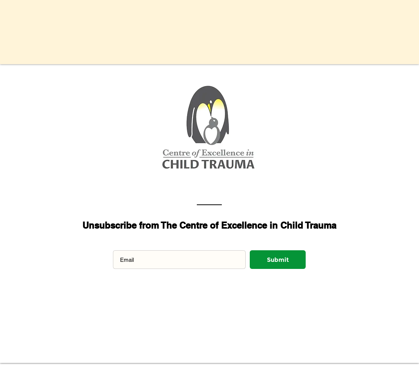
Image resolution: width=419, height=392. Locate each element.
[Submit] (278, 259)
